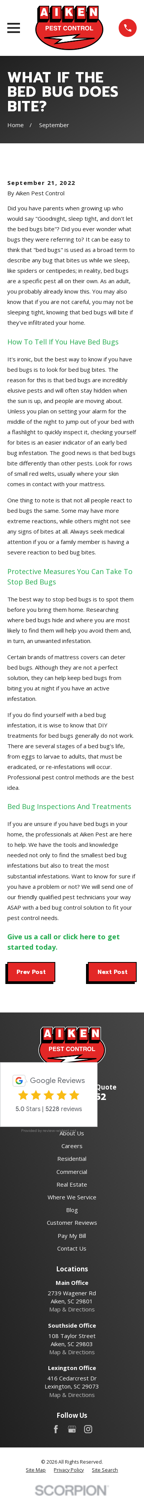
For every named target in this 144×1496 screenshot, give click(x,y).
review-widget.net (59, 1130)
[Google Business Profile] (72, 1429)
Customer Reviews (72, 1222)
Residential (71, 1158)
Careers (72, 1146)
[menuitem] (36, 1470)
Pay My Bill (72, 1235)
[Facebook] (56, 1429)
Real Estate (71, 1184)
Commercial (71, 1171)
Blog (72, 1210)
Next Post (112, 972)
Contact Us (71, 1248)
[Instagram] (88, 1429)
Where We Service (72, 1197)
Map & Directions (72, 1309)
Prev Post (31, 972)
